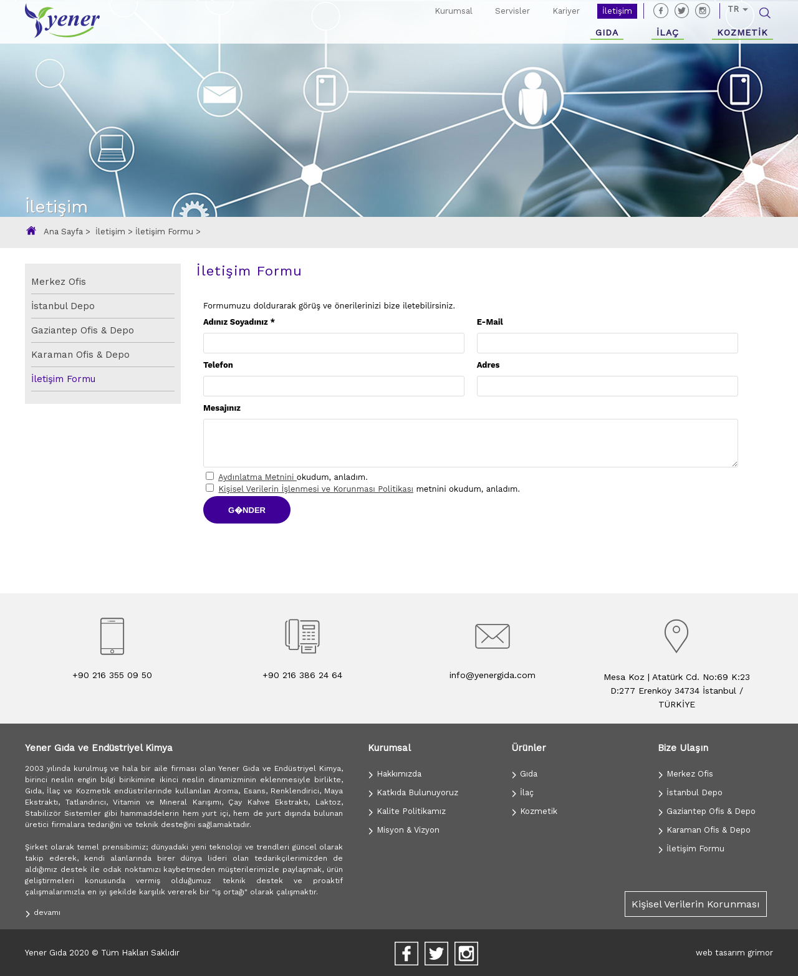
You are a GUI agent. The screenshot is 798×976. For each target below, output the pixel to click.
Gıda (524, 773)
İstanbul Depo (63, 306)
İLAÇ (667, 32)
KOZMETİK (742, 32)
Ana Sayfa (64, 231)
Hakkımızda (394, 773)
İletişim (617, 11)
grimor (760, 952)
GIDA (606, 32)
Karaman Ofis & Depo (80, 354)
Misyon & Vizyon (404, 830)
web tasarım (720, 952)
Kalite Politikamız (407, 811)
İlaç (522, 792)
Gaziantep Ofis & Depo (82, 330)
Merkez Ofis (58, 281)
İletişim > (115, 231)
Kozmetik (534, 811)
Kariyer (566, 11)
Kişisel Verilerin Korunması (696, 904)
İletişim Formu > (168, 231)
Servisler (512, 11)
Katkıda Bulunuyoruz (413, 792)
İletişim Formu (63, 379)
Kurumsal (454, 11)
